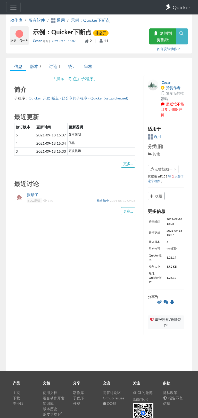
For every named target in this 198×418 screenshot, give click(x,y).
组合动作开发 (53, 398)
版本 (35, 66)
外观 (76, 403)
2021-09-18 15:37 (64, 41)
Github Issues (113, 398)
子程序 (78, 398)
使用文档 (50, 392)
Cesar (38, 40)
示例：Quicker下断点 (90, 20)
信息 (18, 66)
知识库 (48, 403)
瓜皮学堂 (52, 414)
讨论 (54, 66)
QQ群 (109, 403)
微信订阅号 (140, 399)
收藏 (156, 196)
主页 (16, 392)
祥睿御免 (103, 201)
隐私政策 (170, 392)
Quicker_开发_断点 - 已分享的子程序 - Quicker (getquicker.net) (78, 98)
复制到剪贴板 (163, 36)
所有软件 (36, 20)
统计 (72, 66)
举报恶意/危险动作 (166, 322)
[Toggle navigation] (13, 7)
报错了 (32, 194)
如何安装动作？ (168, 49)
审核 (88, 66)
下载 (16, 398)
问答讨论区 (112, 392)
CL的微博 (143, 392)
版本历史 (50, 409)
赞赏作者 (171, 88)
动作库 (16, 20)
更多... (128, 163)
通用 (154, 136)
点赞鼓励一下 (163, 169)
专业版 (18, 403)
